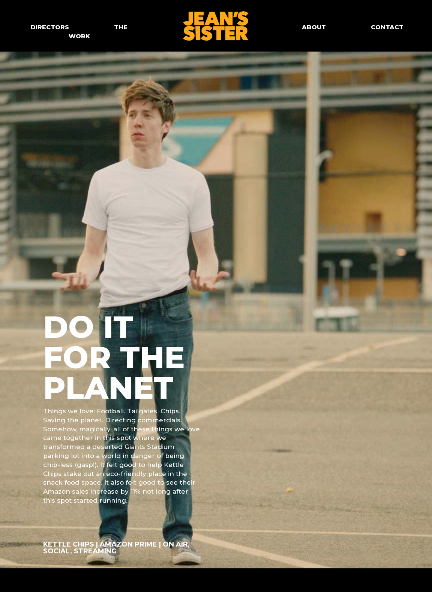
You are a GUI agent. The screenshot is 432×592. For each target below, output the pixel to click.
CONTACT (387, 27)
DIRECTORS (50, 27)
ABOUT (314, 27)
